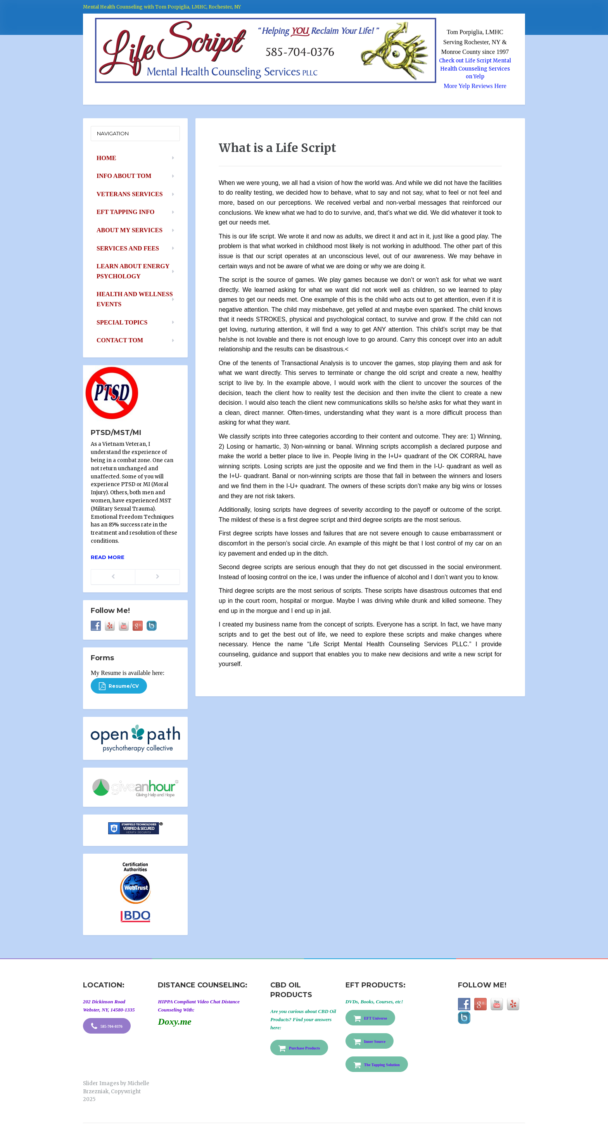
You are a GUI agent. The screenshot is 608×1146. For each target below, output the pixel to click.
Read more (107, 557)
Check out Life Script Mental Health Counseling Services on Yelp (475, 68)
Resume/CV (119, 686)
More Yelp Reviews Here (475, 86)
